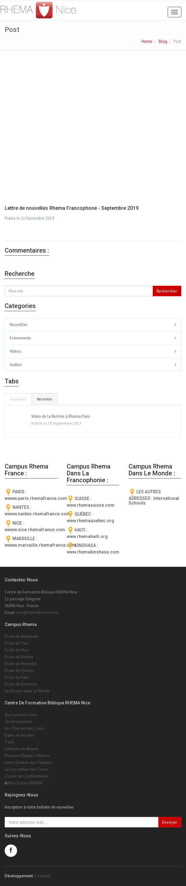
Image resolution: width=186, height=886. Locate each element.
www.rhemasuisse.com (91, 505)
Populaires (18, 399)
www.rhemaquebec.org (90, 520)
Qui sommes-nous (21, 714)
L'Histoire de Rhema (22, 749)
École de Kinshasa (21, 684)
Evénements (20, 338)
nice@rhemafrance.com (37, 612)
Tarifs (10, 742)
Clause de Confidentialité (27, 776)
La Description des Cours (26, 769)
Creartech (42, 876)
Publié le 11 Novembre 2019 (29, 218)
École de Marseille (21, 663)
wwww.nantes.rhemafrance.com (37, 513)
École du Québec (19, 670)
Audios (16, 364)
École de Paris (17, 643)
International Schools (154, 500)
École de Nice (17, 650)
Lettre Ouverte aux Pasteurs (28, 762)
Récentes (44, 399)
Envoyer (169, 822)
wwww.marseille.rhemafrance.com (40, 545)
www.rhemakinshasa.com (93, 551)
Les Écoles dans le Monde (27, 691)
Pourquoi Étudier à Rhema (27, 755)
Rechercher (167, 291)
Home (147, 41)
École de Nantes (19, 656)
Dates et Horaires (20, 735)
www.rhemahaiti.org (87, 536)
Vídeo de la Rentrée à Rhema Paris (60, 416)
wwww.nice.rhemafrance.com (35, 529)
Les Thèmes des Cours (24, 728)
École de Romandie (21, 636)
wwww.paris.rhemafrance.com (36, 498)
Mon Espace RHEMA (24, 783)
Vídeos (15, 351)
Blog (163, 41)
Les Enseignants (18, 721)
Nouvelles (19, 324)
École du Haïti (17, 677)
